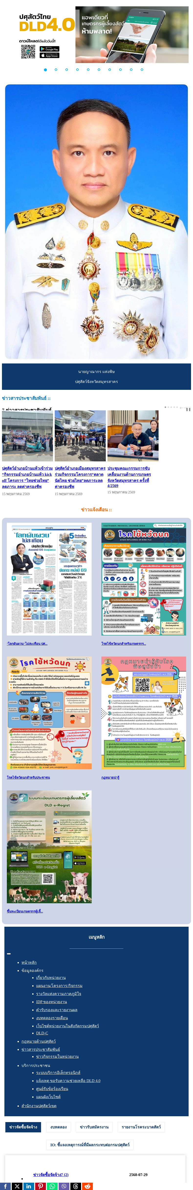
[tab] (23, 1134)
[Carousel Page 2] (168, 407)
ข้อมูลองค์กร (32, 978)
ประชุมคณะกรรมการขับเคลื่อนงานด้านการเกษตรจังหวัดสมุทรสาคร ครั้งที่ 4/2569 (160, 481)
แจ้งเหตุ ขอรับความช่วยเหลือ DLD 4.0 (68, 1088)
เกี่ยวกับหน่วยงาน (51, 985)
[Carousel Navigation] (183, 407)
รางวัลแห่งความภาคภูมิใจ (58, 1001)
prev (182, 407)
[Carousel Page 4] (174, 407)
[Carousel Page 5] (177, 407)
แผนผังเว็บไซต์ (48, 1104)
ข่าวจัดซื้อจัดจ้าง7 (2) (51, 1182)
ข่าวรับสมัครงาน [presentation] (94, 1134)
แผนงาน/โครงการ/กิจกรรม (59, 993)
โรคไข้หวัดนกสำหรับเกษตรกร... (123, 650)
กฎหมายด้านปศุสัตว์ (38, 1048)
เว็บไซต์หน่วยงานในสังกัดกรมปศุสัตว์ (67, 1033)
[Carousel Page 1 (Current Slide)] (165, 407)
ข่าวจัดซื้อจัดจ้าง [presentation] (23, 1134)
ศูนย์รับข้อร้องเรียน (52, 1096)
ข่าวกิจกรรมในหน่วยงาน (57, 1064)
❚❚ (188, 409)
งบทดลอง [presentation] (58, 1134)
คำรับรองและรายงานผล (56, 1017)
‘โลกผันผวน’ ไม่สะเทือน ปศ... (27, 650)
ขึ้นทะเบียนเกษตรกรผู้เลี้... (25, 918)
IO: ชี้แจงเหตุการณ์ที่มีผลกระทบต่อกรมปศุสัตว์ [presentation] (89, 1152)
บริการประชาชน (35, 1073)
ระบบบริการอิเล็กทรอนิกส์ (58, 1080)
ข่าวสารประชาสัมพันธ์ (40, 1056)
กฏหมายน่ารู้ (110, 784)
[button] (48, 69)
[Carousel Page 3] (171, 407)
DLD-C (42, 1040)
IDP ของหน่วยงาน (51, 1009)
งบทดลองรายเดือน (52, 1025)
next (186, 407)
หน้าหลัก (29, 969)
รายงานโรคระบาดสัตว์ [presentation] (141, 1134)
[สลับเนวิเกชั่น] (9, 961)
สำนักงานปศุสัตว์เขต (38, 1113)
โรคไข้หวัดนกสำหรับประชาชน (28, 784)
